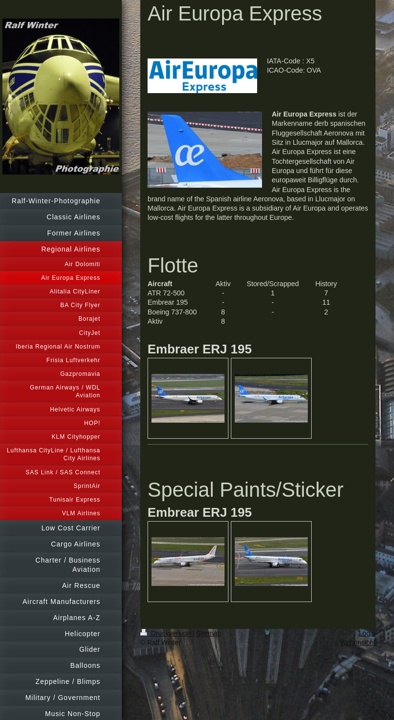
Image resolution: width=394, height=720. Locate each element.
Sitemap (208, 633)
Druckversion (166, 633)
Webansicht (357, 642)
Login (367, 633)
